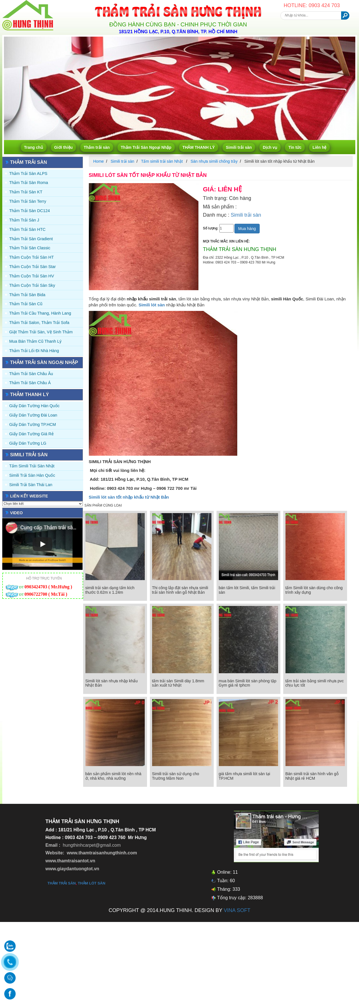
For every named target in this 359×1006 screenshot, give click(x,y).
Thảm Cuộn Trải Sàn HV (31, 276)
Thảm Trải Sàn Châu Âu (31, 373)
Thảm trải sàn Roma (28, 182)
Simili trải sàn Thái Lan (31, 484)
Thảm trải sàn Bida (27, 294)
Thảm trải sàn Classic (30, 248)
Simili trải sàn (239, 147)
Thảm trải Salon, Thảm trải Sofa (39, 322)
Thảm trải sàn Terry (27, 201)
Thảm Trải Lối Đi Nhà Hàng (34, 350)
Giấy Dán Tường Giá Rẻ (31, 434)
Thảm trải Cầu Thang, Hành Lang (40, 313)
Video (16, 513)
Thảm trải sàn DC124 (29, 210)
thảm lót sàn (91, 883)
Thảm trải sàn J (24, 220)
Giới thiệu (63, 147)
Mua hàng (247, 228)
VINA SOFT (237, 910)
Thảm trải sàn (97, 147)
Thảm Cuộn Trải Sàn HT (31, 257)
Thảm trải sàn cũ (26, 304)
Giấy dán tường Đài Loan (33, 415)
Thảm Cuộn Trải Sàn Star (32, 266)
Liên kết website (29, 496)
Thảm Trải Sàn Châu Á (30, 382)
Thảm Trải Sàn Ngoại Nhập (146, 147)
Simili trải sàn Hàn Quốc (32, 475)
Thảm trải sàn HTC (27, 229)
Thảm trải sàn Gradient (31, 239)
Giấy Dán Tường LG (28, 443)
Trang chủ (33, 147)
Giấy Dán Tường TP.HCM (32, 424)
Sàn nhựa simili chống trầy (214, 161)
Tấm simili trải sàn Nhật (31, 466)
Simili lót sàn (151, 304)
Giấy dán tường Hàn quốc (34, 405)
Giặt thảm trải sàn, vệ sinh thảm (41, 332)
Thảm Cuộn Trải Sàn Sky (32, 285)
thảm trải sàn (61, 883)
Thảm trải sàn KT (26, 192)
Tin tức (294, 147)
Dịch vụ (270, 147)
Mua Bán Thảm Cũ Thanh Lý (35, 341)
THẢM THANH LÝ (198, 147)
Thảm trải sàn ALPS (28, 173)
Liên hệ (319, 147)
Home (98, 161)
